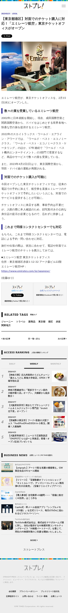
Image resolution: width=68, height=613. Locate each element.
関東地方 (6, 325)
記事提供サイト (12, 596)
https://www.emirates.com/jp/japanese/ (25, 270)
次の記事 (62, 339)
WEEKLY (34, 363)
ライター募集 (42, 596)
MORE (34, 540)
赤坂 (58, 321)
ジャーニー (7, 321)
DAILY (12, 363)
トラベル (20, 321)
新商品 (31, 321)
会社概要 (12, 591)
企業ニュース (56, 596)
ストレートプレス (34, 549)
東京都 (41, 321)
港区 (50, 321)
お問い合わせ (27, 596)
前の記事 (5, 339)
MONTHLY (55, 363)
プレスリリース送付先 (50, 591)
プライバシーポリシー (28, 591)
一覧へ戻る (34, 339)
